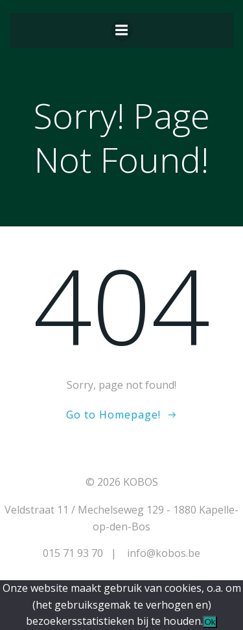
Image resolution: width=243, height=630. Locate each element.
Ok (209, 622)
